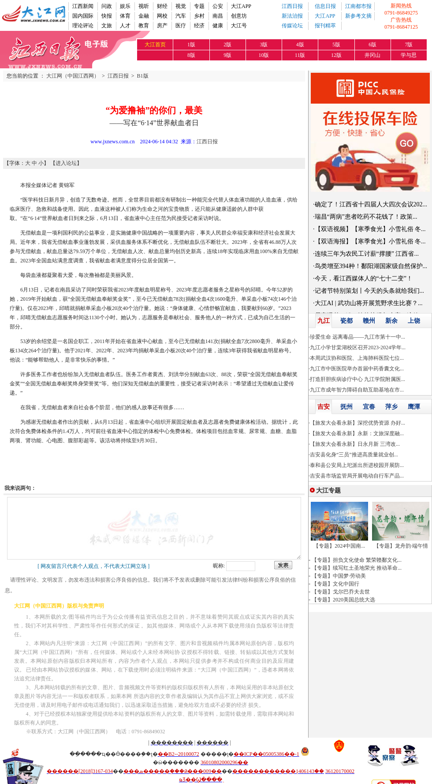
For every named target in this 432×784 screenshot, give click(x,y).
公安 (217, 6)
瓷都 (346, 320)
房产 (162, 25)
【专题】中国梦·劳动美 (339, 576)
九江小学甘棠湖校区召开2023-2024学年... (358, 347)
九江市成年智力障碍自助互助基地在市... (357, 390)
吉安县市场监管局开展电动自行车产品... (357, 476)
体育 (125, 16)
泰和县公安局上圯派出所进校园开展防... (357, 465)
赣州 (369, 320)
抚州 (346, 406)
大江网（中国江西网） (72, 76)
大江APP (241, 6)
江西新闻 (82, 6)
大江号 (239, 25)
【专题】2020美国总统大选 (343, 600)
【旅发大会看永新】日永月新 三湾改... (355, 444)
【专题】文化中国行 (335, 584)
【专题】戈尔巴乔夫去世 (341, 592)
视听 (143, 6)
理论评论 (82, 25)
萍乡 (391, 406)
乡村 (199, 16)
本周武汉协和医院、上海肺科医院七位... (357, 358)
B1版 (143, 76)
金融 (143, 16)
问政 (106, 6)
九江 (323, 320)
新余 (391, 320)
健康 (217, 25)
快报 (106, 16)
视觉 (180, 6)
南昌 (217, 16)
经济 (199, 25)
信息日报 (325, 6)
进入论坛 (66, 163)
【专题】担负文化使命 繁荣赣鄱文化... (357, 560)
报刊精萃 (325, 25)
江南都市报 (358, 6)
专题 (199, 6)
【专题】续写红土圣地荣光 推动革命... (357, 568)
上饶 (414, 320)
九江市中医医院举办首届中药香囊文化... (357, 369)
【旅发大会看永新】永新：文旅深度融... (357, 433)
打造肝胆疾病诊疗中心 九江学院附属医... (357, 379)
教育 (143, 25)
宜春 (369, 406)
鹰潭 (414, 406)
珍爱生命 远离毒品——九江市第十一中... (357, 337)
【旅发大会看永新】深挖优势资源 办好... (357, 423)
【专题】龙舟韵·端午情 (401, 546)
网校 (162, 16)
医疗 (180, 25)
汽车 (180, 16)
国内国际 (82, 16)
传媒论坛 (292, 25)
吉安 (323, 406)
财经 (162, 6)
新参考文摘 (358, 16)
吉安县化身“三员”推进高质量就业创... (354, 455)
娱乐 (125, 6)
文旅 (106, 25)
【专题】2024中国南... (339, 546)
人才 (125, 25)
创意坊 (239, 16)
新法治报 (292, 16)
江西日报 (292, 6)
